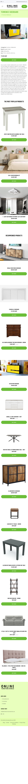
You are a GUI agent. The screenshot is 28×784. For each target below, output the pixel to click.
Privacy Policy (22, 722)
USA (2, 1)
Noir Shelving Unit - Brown (14, 598)
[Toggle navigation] (2, 6)
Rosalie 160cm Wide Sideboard (14, 268)
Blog (4, 722)
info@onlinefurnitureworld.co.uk (21, 1)
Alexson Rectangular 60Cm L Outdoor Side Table (14, 565)
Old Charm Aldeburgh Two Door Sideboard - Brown (14, 342)
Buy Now (14, 59)
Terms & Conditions (14, 722)
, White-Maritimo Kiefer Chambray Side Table (14, 134)
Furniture (8, 47)
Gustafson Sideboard (14, 383)
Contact (7, 722)
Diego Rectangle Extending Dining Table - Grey (14, 449)
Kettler (4, 703)
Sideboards (13, 47)
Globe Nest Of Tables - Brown (14, 524)
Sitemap (14, 724)
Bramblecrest (6, 699)
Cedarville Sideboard (14, 309)
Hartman (5, 701)
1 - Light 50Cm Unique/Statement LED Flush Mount (14, 216)
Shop (24, 6)
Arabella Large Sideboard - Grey (14, 416)
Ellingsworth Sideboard (14, 491)
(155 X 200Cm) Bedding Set (14, 175)
